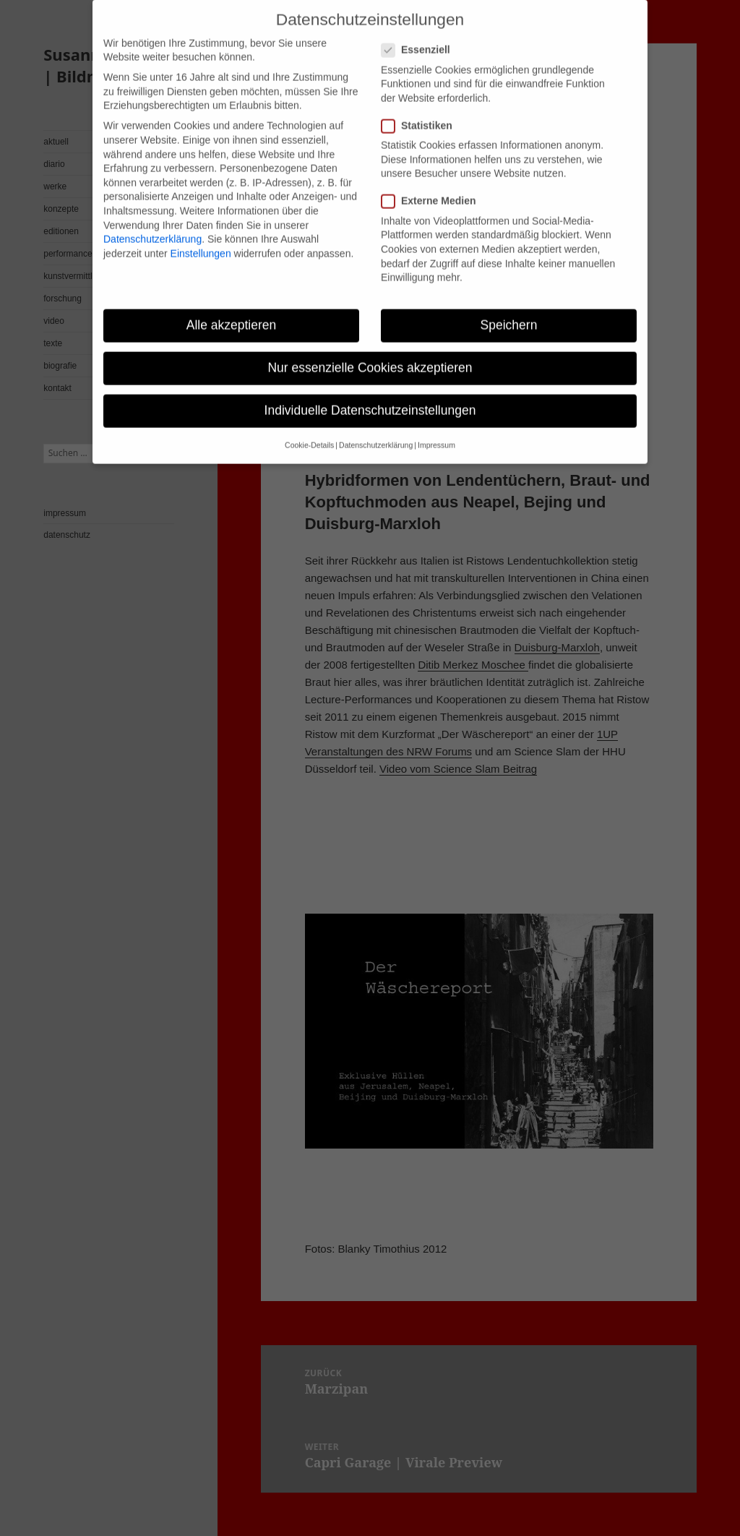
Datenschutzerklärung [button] (376, 424)
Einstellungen (201, 232)
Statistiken (421, 105)
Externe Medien (433, 180)
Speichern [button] (509, 304)
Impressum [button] (436, 424)
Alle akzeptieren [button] (231, 304)
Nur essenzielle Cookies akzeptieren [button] (369, 347)
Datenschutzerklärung (152, 218)
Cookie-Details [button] (309, 424)
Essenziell (420, 29)
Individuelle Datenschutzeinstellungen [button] (370, 389)
